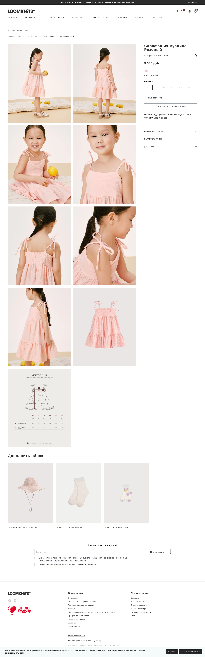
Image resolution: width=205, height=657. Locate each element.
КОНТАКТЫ (192, 2)
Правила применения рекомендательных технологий (91, 612)
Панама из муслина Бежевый (23, 527)
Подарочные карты (100, 17)
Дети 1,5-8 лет (57, 17)
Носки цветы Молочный (116, 527)
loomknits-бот (74, 626)
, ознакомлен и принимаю (115, 558)
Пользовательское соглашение (81, 605)
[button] (170, 428)
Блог (133, 616)
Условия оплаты (138, 601)
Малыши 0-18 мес (33, 17)
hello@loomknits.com (76, 636)
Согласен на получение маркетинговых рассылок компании (67, 564)
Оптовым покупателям (141, 612)
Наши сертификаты (76, 619)
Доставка (135, 598)
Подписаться (157, 552)
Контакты (72, 609)
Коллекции (156, 17)
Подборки (122, 17)
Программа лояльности (78, 616)
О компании (73, 598)
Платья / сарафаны (39, 36)
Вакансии (72, 623)
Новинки (12, 17)
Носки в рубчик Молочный (69, 527)
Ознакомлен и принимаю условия (55, 558)
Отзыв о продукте (139, 605)
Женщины (77, 17)
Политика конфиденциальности (82, 601)
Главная (11, 36)
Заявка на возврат (139, 609)
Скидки (139, 17)
